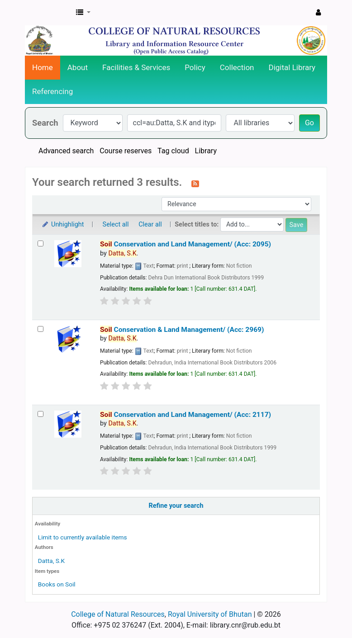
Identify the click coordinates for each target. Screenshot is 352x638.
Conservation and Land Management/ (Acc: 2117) (185, 415)
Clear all (150, 224)
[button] (83, 13)
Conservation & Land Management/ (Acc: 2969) (182, 330)
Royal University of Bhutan (210, 614)
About (77, 67)
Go (309, 122)
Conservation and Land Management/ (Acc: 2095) (185, 244)
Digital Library (292, 67)
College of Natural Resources (118, 614)
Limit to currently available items (82, 537)
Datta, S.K (51, 560)
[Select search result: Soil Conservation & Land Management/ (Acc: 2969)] (40, 329)
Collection (237, 67)
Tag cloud (173, 151)
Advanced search (66, 151)
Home (42, 67)
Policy (195, 67)
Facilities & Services (136, 67)
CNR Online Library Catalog (48, 13)
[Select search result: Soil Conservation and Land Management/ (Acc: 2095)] (40, 243)
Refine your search (176, 506)
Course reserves (126, 151)
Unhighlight (62, 224)
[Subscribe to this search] (195, 183)
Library (206, 151)
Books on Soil (57, 584)
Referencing (52, 91)
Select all (116, 224)
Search (45, 123)
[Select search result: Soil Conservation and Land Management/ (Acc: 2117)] (40, 414)
